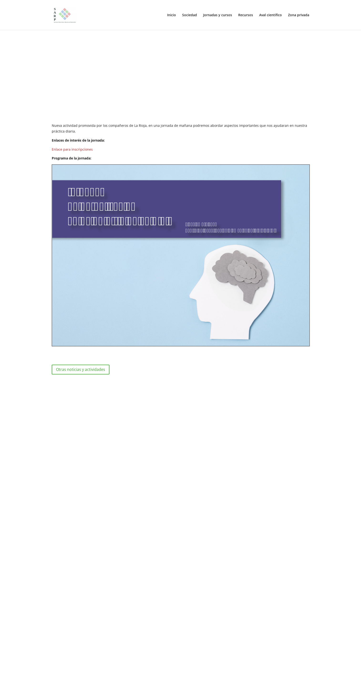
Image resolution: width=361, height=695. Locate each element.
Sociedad (189, 15)
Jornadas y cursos (217, 15)
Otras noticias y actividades (80, 369)
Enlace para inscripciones (72, 149)
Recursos (245, 15)
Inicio (171, 15)
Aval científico (270, 15)
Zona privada (298, 15)
